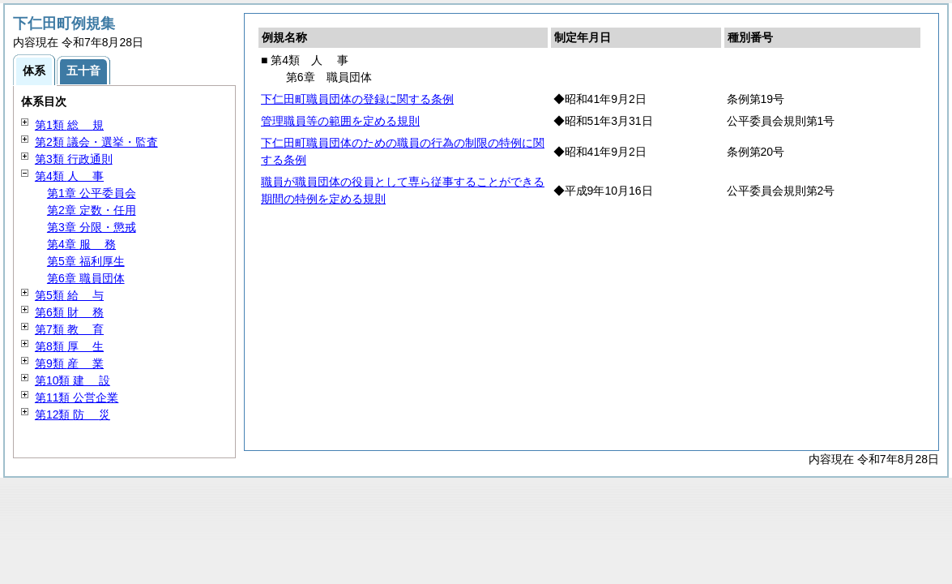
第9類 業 (69, 363)
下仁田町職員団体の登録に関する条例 (357, 98)
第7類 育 (69, 329)
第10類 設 (72, 380)
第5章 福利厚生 (86, 261)
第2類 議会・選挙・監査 (96, 141)
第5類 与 (69, 295)
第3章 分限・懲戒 (91, 227)
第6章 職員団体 (86, 278)
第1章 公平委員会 (91, 193)
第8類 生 (69, 346)
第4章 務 (81, 244)
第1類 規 (69, 124)
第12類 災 (72, 414)
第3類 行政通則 (74, 158)
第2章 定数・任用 (91, 210)
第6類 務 (69, 312)
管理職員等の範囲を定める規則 (340, 120)
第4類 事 (69, 176)
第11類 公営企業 (76, 397)
